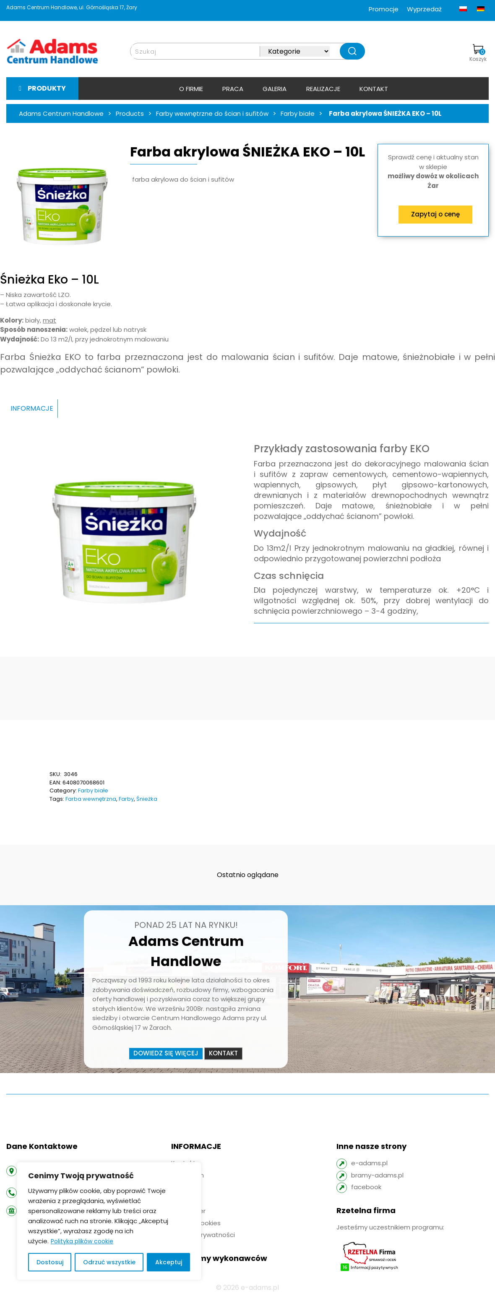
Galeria (275, 88)
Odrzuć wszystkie (109, 1262)
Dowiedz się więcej (165, 1053)
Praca (232, 88)
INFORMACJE (31, 408)
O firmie (191, 88)
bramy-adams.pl (377, 1175)
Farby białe (93, 790)
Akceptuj (168, 1262)
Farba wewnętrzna (90, 799)
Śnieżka (146, 799)
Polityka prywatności (203, 1234)
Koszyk (478, 53)
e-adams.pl (369, 1163)
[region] (109, 1221)
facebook (366, 1186)
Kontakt (374, 88)
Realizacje (323, 88)
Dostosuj (49, 1262)
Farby (126, 799)
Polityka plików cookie (82, 1241)
